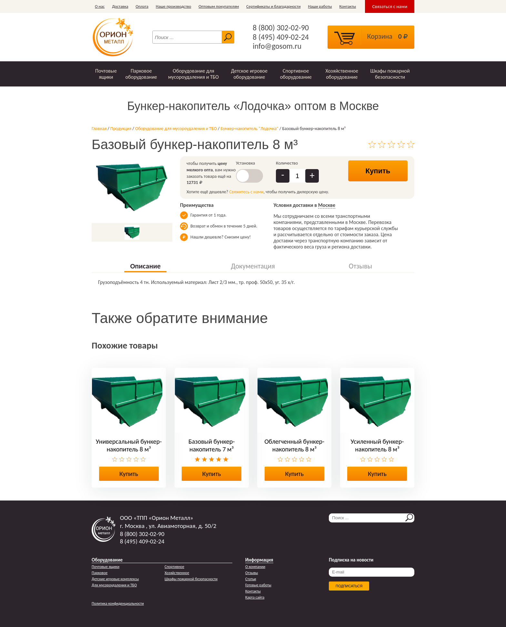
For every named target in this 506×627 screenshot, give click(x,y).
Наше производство (173, 6)
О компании (255, 566)
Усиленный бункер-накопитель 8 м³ (377, 445)
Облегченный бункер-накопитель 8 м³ (294, 445)
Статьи (250, 579)
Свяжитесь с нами (246, 192)
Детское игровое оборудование (249, 74)
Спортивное (174, 566)
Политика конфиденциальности (118, 603)
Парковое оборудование (141, 74)
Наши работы (320, 6)
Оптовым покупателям (218, 6)
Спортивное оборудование (296, 74)
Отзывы (251, 573)
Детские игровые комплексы (115, 579)
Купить (378, 171)
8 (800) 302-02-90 (281, 27)
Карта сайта (254, 597)
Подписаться (349, 586)
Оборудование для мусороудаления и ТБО (193, 74)
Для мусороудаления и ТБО (114, 585)
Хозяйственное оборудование (341, 74)
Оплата (142, 6)
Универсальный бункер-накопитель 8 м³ (129, 445)
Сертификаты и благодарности (273, 6)
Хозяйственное (177, 573)
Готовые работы (258, 585)
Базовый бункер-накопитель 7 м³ (211, 445)
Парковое (99, 573)
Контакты (347, 6)
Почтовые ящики (106, 74)
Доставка (120, 6)
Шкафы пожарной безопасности (390, 74)
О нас (100, 6)
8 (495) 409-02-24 (281, 37)
